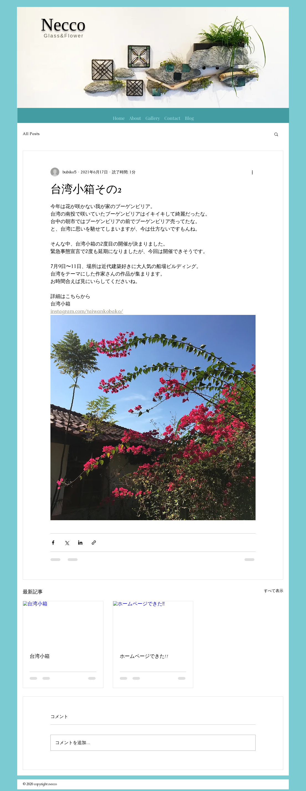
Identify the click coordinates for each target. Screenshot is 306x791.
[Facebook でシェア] (53, 542)
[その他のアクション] (252, 172)
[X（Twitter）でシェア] (66, 542)
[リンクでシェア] (93, 542)
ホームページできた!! (144, 656)
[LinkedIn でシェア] (80, 542)
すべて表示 (273, 590)
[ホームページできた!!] (153, 623)
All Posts (31, 133)
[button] (276, 134)
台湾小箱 (40, 656)
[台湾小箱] (63, 623)
